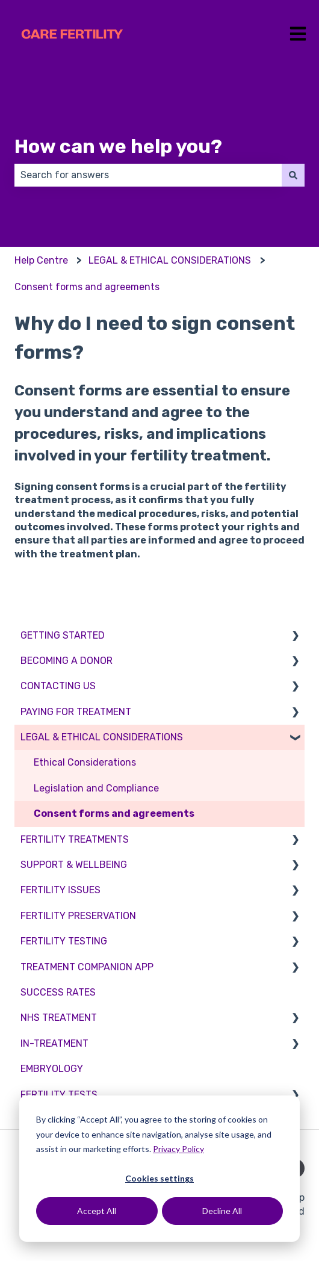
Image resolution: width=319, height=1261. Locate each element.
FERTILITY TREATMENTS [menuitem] (74, 839)
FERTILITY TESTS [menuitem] (59, 1094)
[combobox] (148, 175)
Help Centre (41, 260)
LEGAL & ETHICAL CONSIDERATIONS (169, 260)
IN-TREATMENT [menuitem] (54, 1043)
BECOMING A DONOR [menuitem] (66, 660)
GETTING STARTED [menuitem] (62, 635)
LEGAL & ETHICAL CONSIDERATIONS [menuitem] (101, 737)
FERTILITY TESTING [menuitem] (63, 941)
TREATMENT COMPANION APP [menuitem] (86, 967)
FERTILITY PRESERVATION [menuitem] (78, 916)
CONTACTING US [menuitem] (58, 686)
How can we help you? (118, 146)
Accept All (96, 1211)
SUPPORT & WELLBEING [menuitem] (73, 864)
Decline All (222, 1211)
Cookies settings (159, 1178)
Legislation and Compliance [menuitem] (96, 788)
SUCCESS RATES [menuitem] (58, 992)
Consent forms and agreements (87, 287)
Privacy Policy (178, 1149)
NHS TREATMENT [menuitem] (58, 1017)
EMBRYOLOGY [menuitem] (51, 1068)
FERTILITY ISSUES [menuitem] (60, 890)
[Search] (293, 175)
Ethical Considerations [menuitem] (85, 762)
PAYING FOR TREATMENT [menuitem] (75, 711)
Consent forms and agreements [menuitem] (114, 813)
